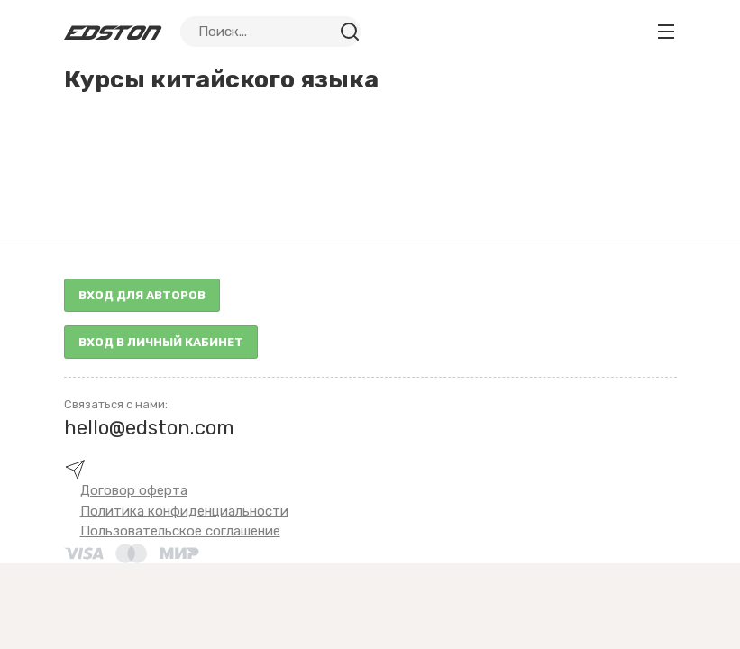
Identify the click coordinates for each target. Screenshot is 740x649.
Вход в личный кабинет (160, 342)
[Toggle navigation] (666, 31)
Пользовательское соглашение (180, 531)
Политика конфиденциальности (184, 511)
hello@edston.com (149, 428)
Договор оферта (133, 490)
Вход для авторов (142, 295)
